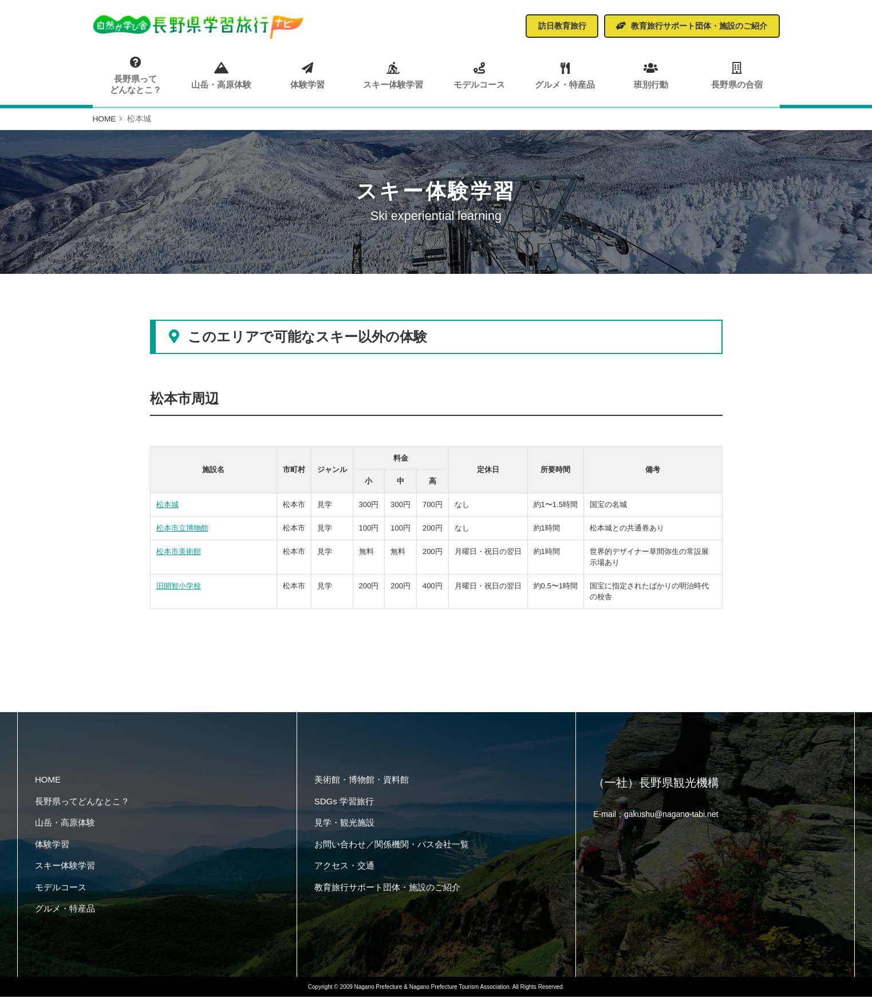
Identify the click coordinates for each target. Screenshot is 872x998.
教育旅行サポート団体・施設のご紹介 (387, 888)
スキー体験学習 (393, 75)
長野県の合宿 (736, 75)
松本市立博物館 (182, 529)
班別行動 (650, 75)
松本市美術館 (178, 552)
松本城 (167, 506)
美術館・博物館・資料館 (361, 780)
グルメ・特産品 (564, 75)
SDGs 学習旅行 (344, 802)
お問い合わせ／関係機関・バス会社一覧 (391, 845)
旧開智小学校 (178, 587)
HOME (48, 780)
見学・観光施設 (344, 823)
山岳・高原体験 (221, 75)
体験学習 (307, 75)
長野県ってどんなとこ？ (136, 75)
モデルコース (479, 75)
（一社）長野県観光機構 (656, 785)
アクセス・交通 (344, 866)
